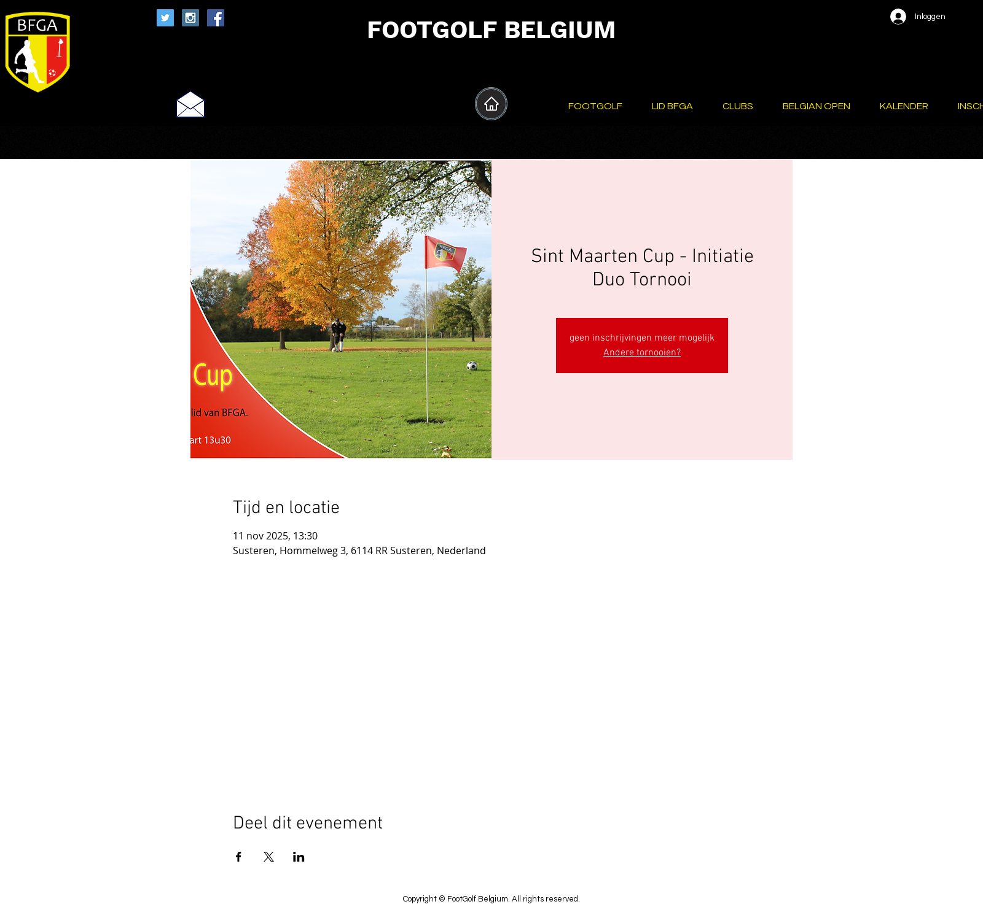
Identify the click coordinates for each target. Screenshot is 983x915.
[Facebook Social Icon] (215, 17)
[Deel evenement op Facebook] (239, 857)
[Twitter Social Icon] (165, 17)
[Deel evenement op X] (269, 857)
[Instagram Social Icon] (190, 17)
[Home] (491, 103)
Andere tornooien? (642, 353)
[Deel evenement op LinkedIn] (299, 857)
